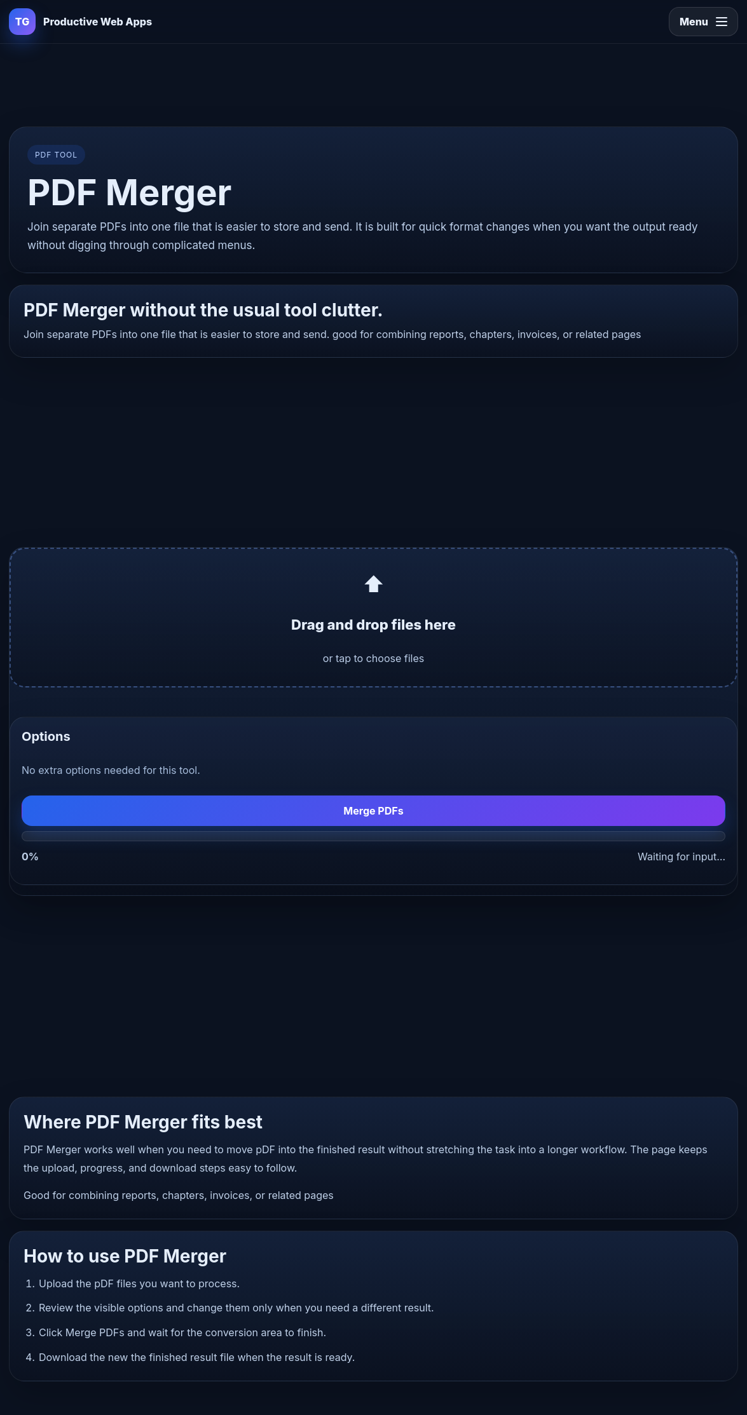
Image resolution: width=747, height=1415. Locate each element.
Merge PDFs (373, 810)
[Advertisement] (373, 82)
